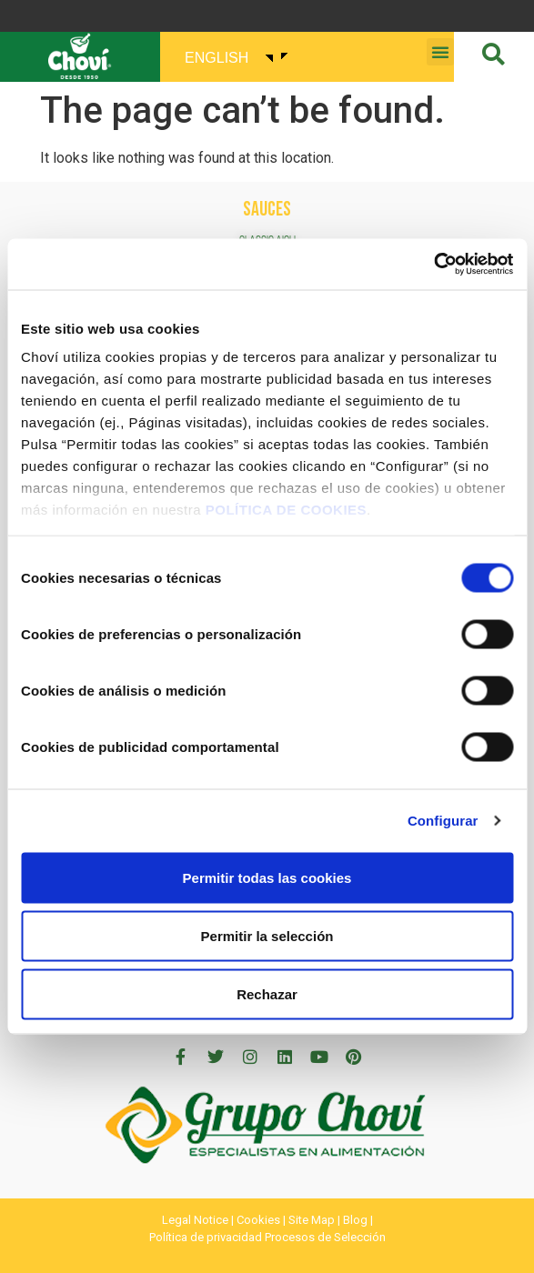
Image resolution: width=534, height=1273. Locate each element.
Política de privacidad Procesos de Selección (267, 1237)
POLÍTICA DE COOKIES (286, 509)
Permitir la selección (267, 935)
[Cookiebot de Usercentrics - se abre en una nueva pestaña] (433, 264)
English (216, 57)
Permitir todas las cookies (267, 877)
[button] (440, 51)
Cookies (258, 1220)
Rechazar (267, 993)
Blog (355, 1220)
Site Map (311, 1220)
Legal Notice (195, 1220)
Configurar (443, 820)
